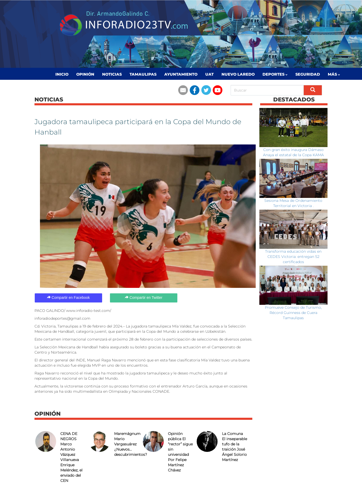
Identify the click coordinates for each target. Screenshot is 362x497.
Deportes (275, 74)
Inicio (61, 74)
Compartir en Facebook (68, 297)
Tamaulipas (143, 74)
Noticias (112, 74)
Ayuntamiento (180, 74)
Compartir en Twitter (143, 297)
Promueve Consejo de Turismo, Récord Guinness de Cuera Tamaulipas (293, 312)
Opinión (85, 74)
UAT (209, 74)
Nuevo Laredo (238, 74)
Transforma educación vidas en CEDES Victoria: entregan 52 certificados (293, 256)
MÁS (334, 74)
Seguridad (307, 74)
